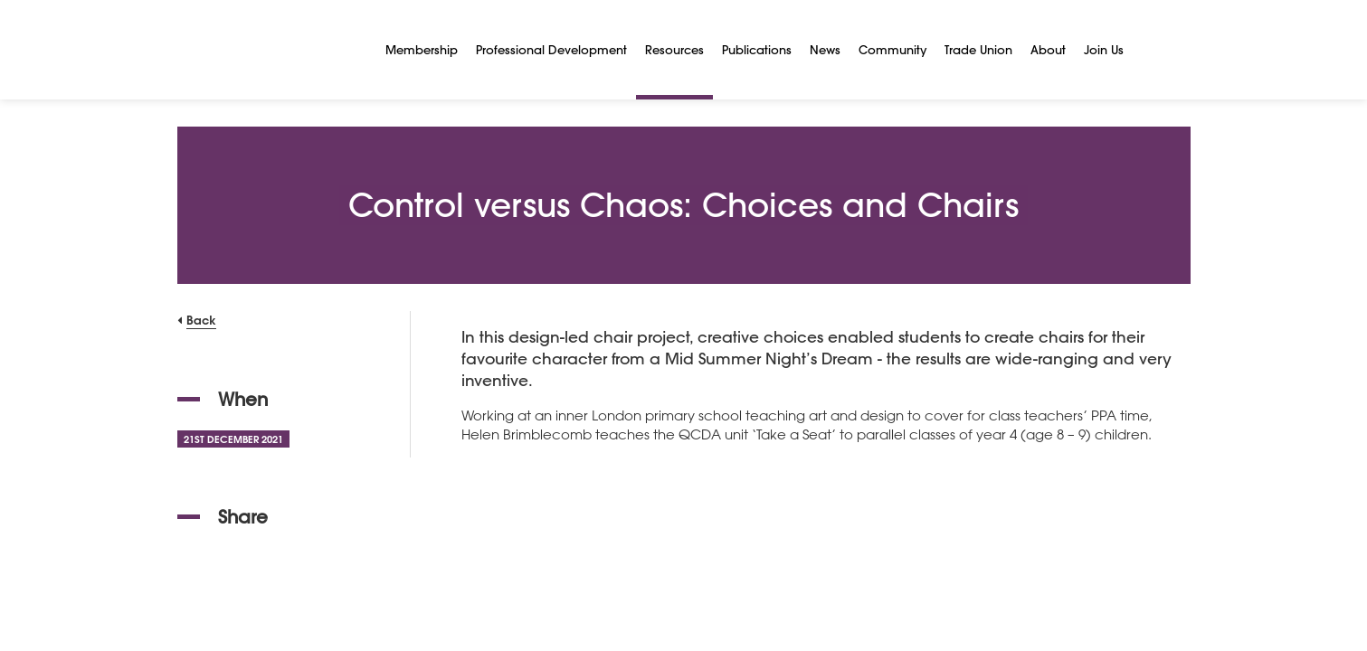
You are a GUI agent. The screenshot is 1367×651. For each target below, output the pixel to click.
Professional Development (551, 49)
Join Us (1104, 49)
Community (892, 49)
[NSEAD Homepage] (268, 49)
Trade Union (978, 49)
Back (201, 319)
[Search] (1154, 50)
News (825, 49)
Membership (421, 49)
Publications (757, 49)
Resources (674, 49)
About (1048, 49)
